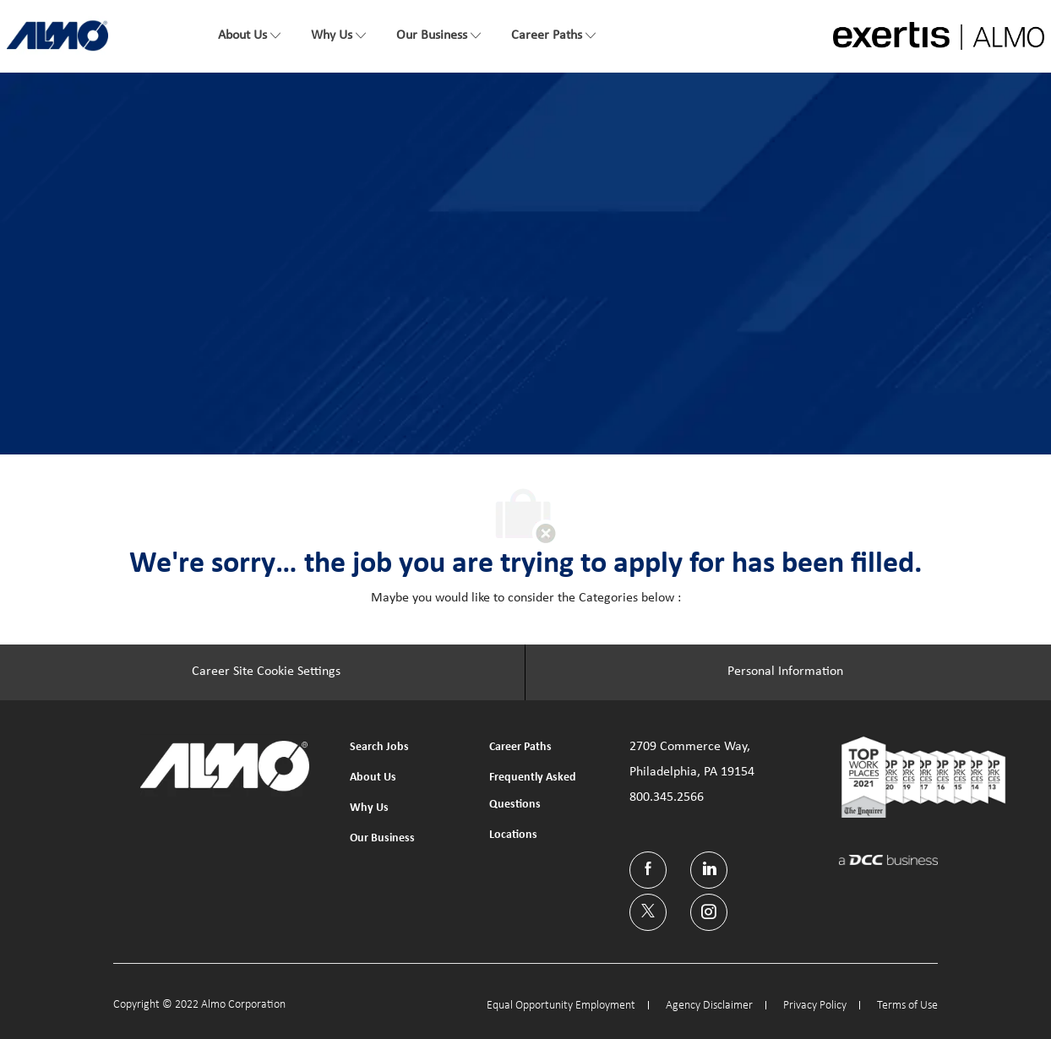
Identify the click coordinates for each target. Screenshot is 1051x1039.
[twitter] (648, 912)
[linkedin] (708, 870)
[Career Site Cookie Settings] (266, 672)
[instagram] (708, 912)
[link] (57, 35)
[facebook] (648, 870)
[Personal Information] (785, 672)
